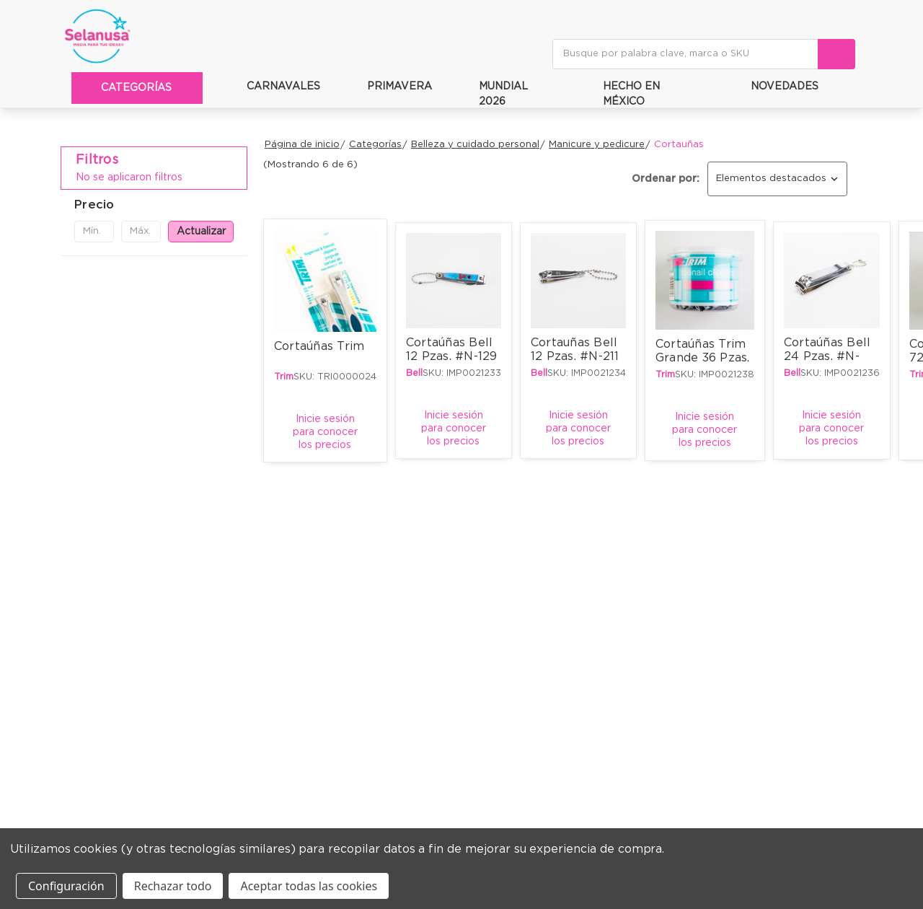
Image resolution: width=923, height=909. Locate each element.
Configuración (66, 886)
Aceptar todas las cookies (308, 886)
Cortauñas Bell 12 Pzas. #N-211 (576, 349)
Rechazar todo (173, 886)
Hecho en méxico (623, 94)
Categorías (139, 88)
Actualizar (201, 232)
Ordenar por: (665, 179)
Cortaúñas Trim (319, 346)
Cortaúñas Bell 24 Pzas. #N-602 (829, 354)
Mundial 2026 (494, 94)
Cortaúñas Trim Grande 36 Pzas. (702, 351)
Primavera (390, 86)
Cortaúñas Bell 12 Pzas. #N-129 (452, 349)
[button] (154, 205)
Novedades (775, 86)
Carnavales (274, 86)
